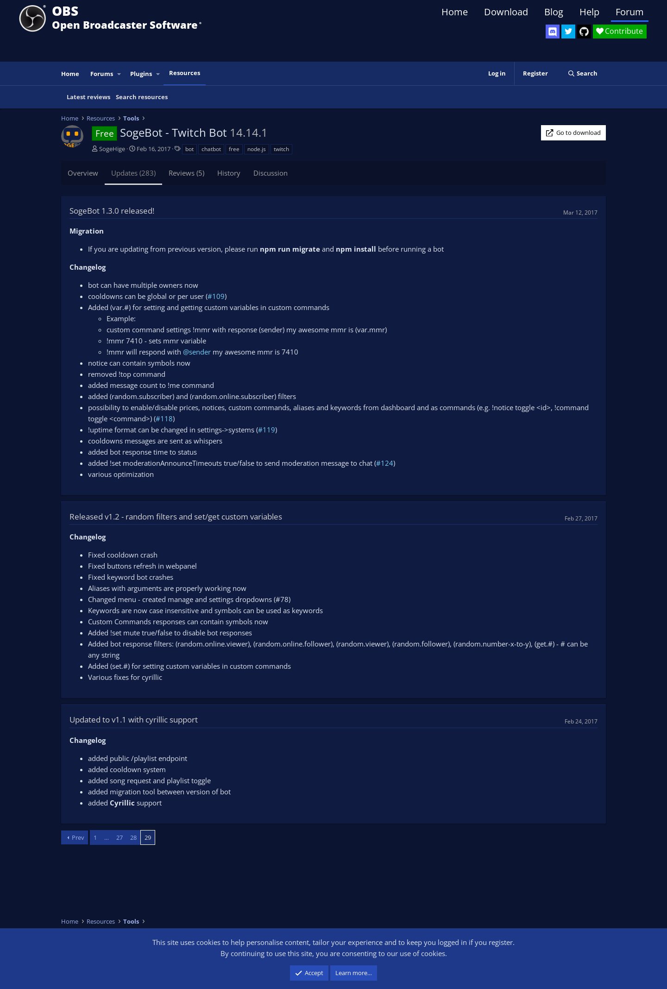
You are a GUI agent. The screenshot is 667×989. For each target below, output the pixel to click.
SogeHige (112, 149)
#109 (216, 296)
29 (148, 837)
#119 (266, 429)
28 (133, 837)
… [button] (106, 837)
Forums (101, 74)
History (228, 173)
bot (189, 149)
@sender (197, 351)
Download (506, 12)
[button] (119, 74)
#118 (164, 418)
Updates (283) (133, 173)
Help (589, 12)
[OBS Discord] (553, 31)
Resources (184, 73)
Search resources (142, 97)
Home (454, 12)
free (234, 149)
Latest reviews (88, 97)
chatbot (211, 149)
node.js (256, 149)
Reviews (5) (186, 173)
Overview (83, 173)
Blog (553, 12)
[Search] (582, 73)
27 (119, 837)
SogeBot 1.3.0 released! (111, 210)
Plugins (141, 74)
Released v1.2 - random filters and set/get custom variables (175, 516)
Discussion (270, 173)
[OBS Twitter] (568, 31)
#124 (384, 463)
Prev (78, 837)
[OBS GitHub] (584, 31)
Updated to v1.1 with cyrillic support (133, 719)
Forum (630, 12)
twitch (281, 149)
